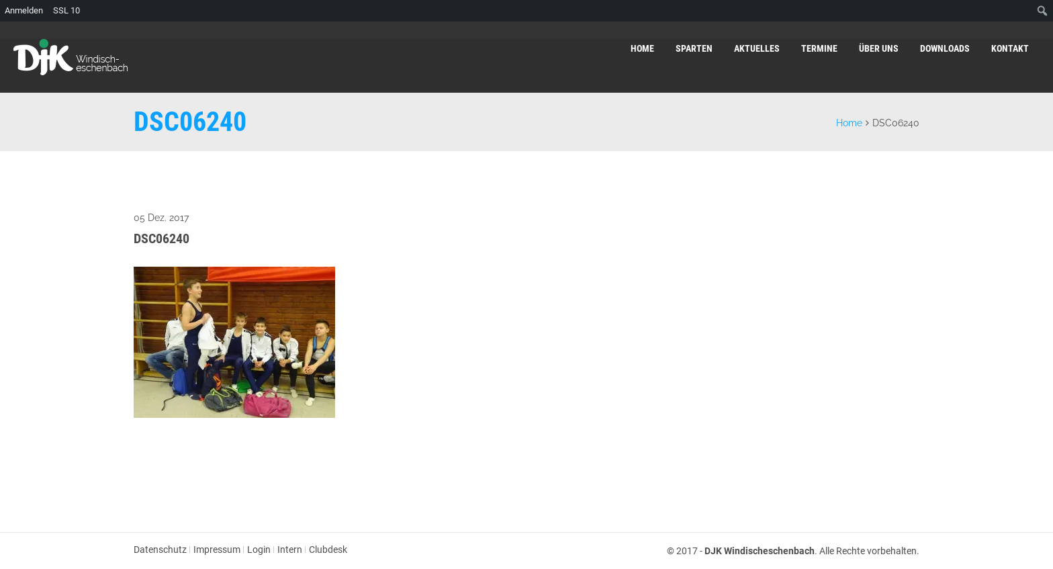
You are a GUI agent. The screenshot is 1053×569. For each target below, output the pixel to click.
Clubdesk (328, 549)
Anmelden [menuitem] (24, 10)
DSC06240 (161, 238)
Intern (289, 549)
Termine (819, 48)
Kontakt (1010, 48)
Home (642, 48)
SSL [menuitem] (66, 10)
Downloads (945, 48)
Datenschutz (160, 549)
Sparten (694, 48)
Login (259, 549)
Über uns (879, 48)
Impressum (216, 549)
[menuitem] (1042, 10)
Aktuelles (757, 48)
